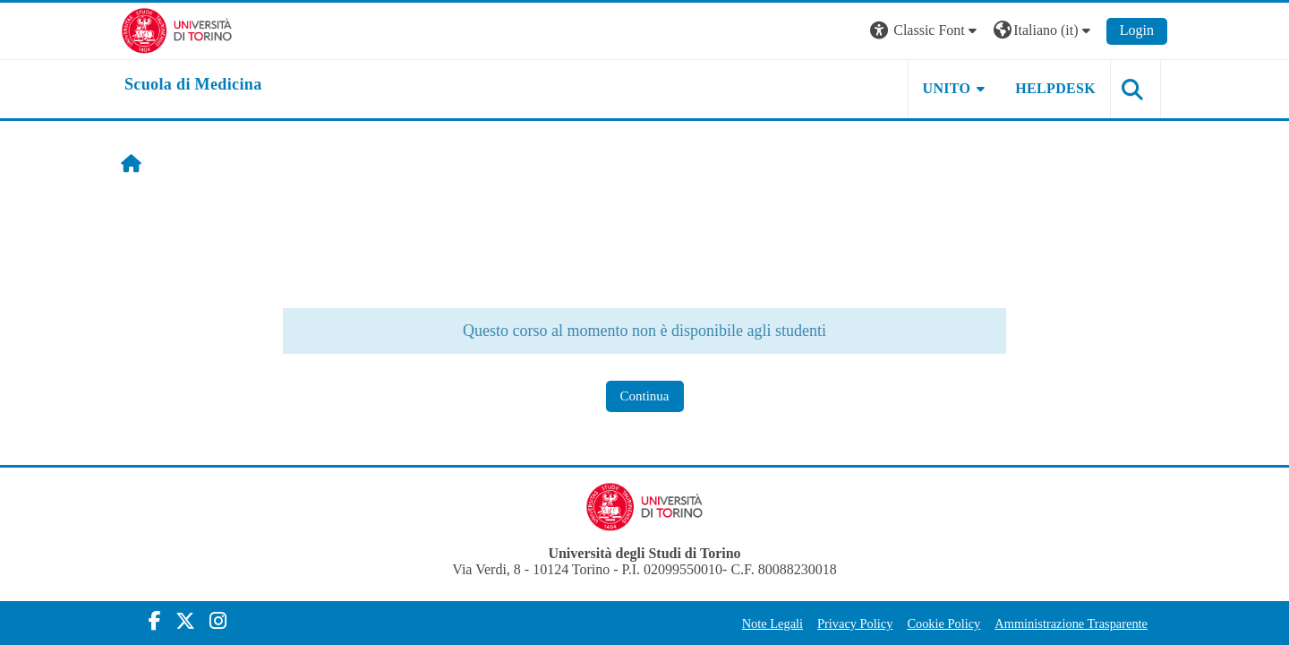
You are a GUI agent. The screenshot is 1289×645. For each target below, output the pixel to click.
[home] (193, 85)
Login (1137, 30)
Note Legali (772, 623)
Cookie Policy (943, 623)
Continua (645, 396)
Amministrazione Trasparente (1071, 623)
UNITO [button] (947, 88)
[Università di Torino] (177, 29)
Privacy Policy (854, 623)
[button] (925, 31)
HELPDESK (1055, 88)
